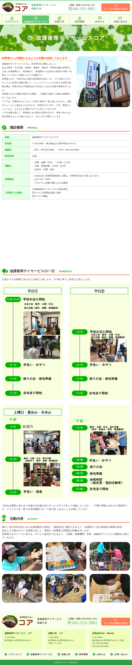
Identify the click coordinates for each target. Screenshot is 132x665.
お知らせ (101, 654)
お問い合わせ (121, 654)
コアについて (15, 654)
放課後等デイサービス (41, 654)
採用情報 (83, 654)
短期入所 (65, 654)
